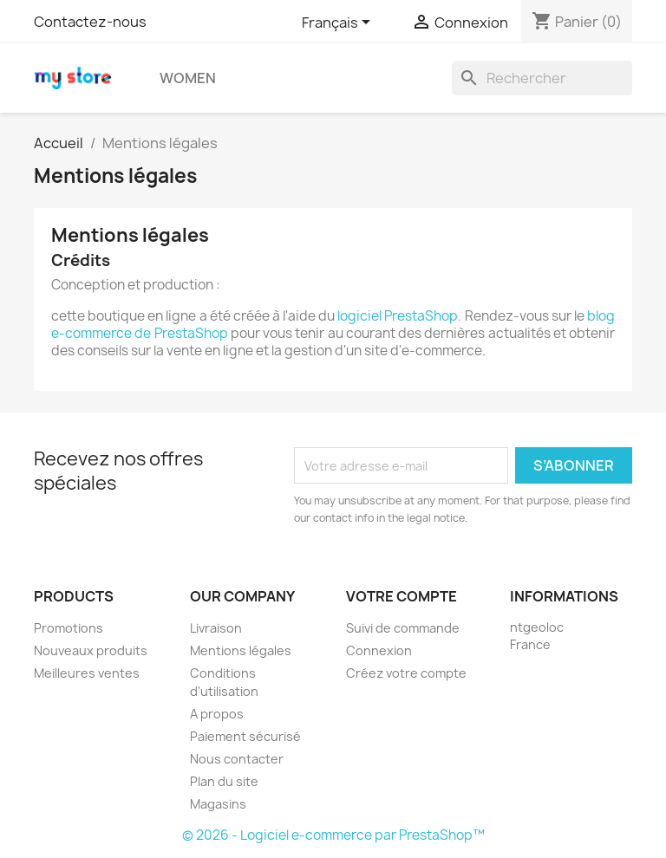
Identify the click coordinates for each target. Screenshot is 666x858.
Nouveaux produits (90, 650)
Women (188, 78)
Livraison (216, 628)
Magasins (218, 804)
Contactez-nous (90, 21)
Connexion (379, 650)
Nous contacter (237, 759)
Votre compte (401, 596)
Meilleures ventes (87, 673)
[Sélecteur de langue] (339, 23)
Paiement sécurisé (245, 736)
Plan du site (224, 781)
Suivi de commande (403, 628)
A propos (217, 713)
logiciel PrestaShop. (400, 316)
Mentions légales (240, 650)
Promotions (68, 628)
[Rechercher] (542, 78)
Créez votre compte (406, 673)
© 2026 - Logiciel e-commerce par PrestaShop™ (333, 835)
